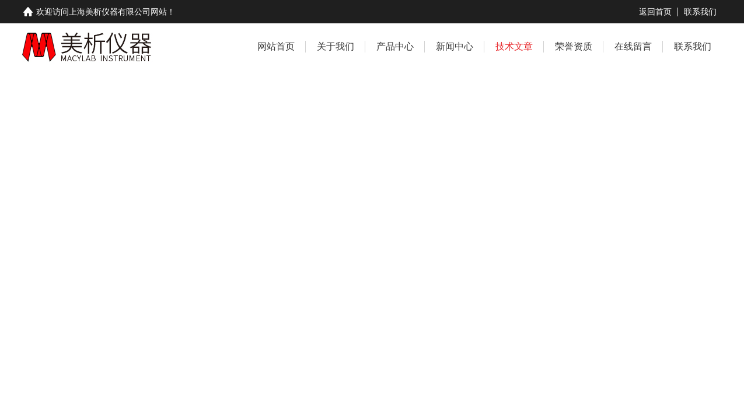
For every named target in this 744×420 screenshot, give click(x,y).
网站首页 (276, 46)
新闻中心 (454, 46)
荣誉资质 (573, 46)
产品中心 (395, 46)
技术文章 (514, 46)
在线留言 (633, 46)
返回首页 (655, 11)
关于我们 (335, 46)
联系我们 (700, 11)
